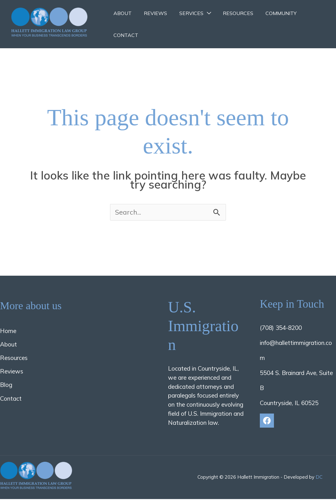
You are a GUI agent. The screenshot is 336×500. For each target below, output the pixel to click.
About (122, 13)
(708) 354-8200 (281, 328)
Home (8, 331)
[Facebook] (267, 421)
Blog (6, 385)
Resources (231, 13)
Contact (125, 35)
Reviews (152, 13)
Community (271, 13)
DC (319, 478)
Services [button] (186, 13)
